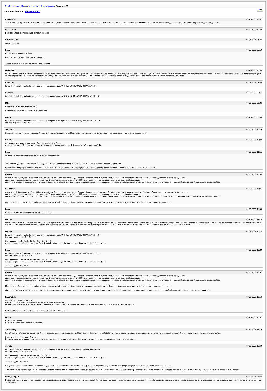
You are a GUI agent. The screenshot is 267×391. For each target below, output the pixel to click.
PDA (260, 10)
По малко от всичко (29, 6)
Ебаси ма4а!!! (32, 11)
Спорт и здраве (47, 6)
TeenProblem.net (12, 6)
